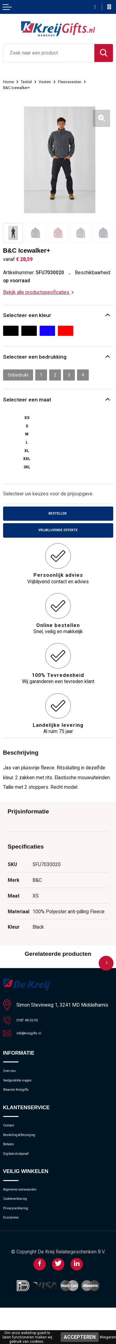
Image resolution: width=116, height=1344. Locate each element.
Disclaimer (14, 1252)
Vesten (51, 81)
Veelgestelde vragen (23, 1092)
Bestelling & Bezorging (26, 1154)
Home (9, 81)
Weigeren (108, 1337)
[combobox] (48, 53)
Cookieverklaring (20, 1228)
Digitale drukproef (21, 1178)
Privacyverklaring (20, 1240)
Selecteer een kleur (29, 315)
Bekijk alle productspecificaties (38, 292)
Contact (11, 1142)
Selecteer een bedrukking (37, 358)
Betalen (11, 1166)
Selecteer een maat (29, 402)
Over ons (12, 1080)
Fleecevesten (79, 81)
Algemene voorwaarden (27, 1216)
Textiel (30, 81)
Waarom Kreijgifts (21, 1104)
